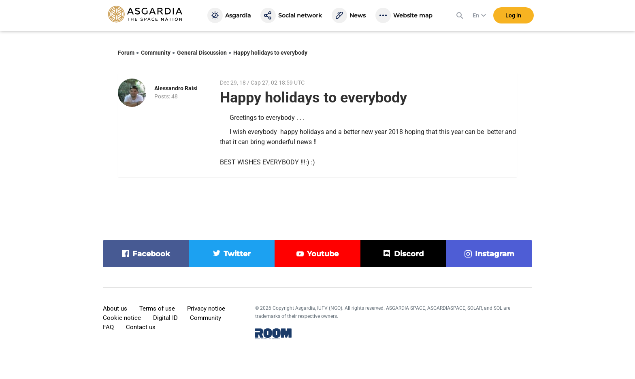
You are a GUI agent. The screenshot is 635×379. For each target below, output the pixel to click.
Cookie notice (122, 318)
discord (409, 253)
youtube (323, 253)
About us (115, 308)
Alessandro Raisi (176, 88)
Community (155, 52)
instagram (494, 253)
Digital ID (165, 318)
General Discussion (202, 52)
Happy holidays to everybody (270, 52)
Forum (126, 52)
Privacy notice (206, 308)
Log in (513, 16)
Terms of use (157, 308)
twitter (237, 253)
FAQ (108, 327)
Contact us (141, 327)
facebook (151, 253)
